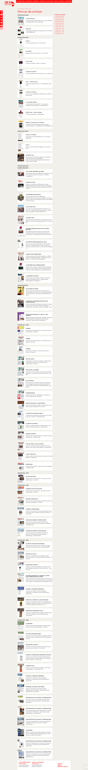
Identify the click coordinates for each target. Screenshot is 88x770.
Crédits (60, 765)
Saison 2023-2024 (59, 18)
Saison (55, 1)
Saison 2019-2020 (59, 23)
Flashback (61, 1)
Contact (60, 763)
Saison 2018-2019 (59, 25)
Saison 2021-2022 (59, 19)
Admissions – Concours (39, 1)
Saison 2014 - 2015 (59, 31)
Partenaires (68, 1)
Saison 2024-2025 (59, 16)
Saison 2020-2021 (59, 21)
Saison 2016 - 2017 (59, 28)
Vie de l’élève (49, 1)
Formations (29, 1)
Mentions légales (63, 766)
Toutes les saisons (59, 14)
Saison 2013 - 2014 (59, 33)
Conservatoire (21, 1)
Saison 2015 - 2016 (59, 30)
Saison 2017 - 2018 (59, 26)
